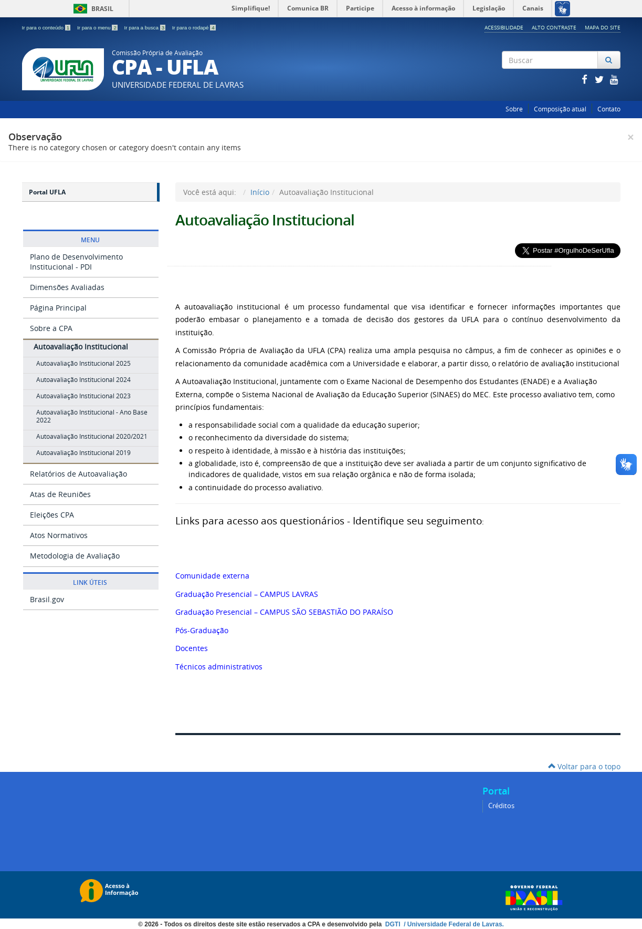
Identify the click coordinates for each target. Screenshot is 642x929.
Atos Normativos (59, 535)
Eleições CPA (52, 515)
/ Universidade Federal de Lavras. (453, 924)
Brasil (91, 8)
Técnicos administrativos (218, 667)
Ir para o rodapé (194, 27)
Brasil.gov (47, 599)
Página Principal (58, 308)
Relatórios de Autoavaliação (78, 474)
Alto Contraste (554, 27)
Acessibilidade (504, 27)
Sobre (514, 109)
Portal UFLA (47, 192)
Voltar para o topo (584, 766)
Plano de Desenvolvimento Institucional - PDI (76, 261)
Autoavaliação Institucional (81, 347)
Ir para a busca (145, 27)
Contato (608, 109)
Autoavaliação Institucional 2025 (83, 363)
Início (259, 192)
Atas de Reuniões (60, 494)
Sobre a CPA (51, 328)
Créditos (501, 805)
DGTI (393, 924)
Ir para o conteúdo (47, 27)
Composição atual (560, 109)
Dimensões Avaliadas (67, 287)
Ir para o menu (98, 27)
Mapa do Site (602, 27)
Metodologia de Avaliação (75, 556)
